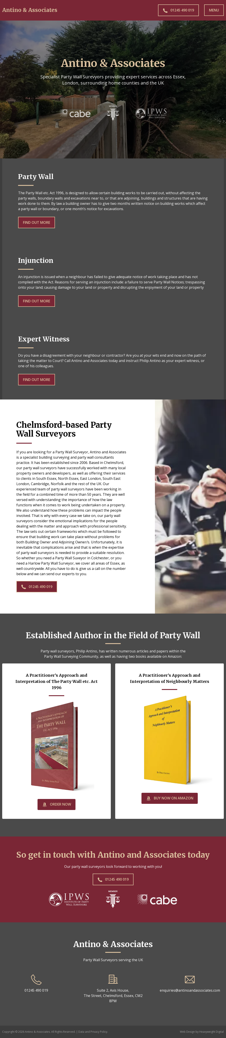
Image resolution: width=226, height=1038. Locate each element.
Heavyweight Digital (211, 1032)
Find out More (36, 222)
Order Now (56, 804)
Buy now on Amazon (169, 798)
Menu (214, 10)
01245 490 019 (36, 587)
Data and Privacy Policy (92, 1032)
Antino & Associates (29, 10)
